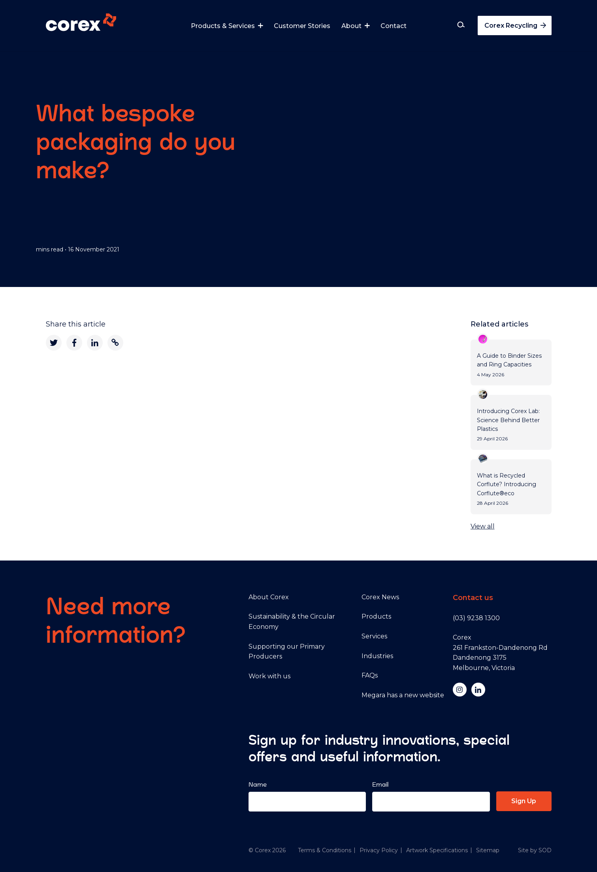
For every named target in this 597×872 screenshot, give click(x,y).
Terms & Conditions (324, 850)
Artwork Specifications (437, 850)
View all (483, 526)
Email (380, 784)
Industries (377, 656)
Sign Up (523, 801)
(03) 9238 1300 (476, 618)
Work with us (269, 676)
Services (374, 636)
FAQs (370, 675)
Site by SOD (535, 850)
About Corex (269, 597)
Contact (393, 26)
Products (376, 616)
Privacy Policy (379, 850)
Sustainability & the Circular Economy (292, 621)
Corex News (380, 597)
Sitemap (487, 850)
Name (258, 784)
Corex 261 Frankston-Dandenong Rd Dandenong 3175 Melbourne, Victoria (500, 653)
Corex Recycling (516, 25)
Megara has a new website (403, 695)
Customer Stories (302, 26)
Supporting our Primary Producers (287, 652)
